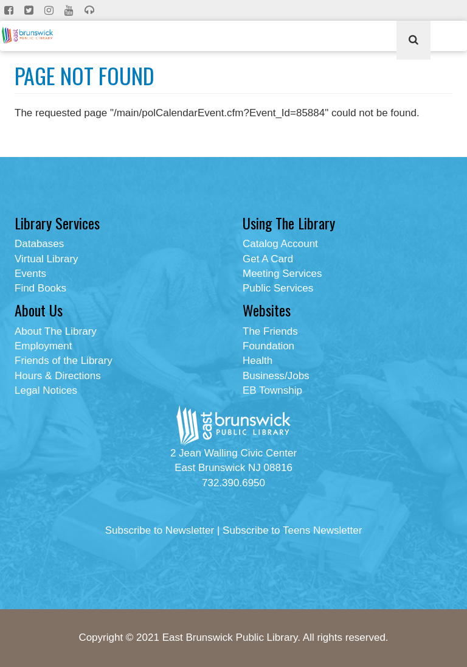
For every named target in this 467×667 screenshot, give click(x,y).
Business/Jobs (276, 376)
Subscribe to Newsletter (160, 530)
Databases (39, 244)
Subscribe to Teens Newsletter (292, 530)
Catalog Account (280, 244)
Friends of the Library (63, 360)
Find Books (40, 288)
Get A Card (268, 259)
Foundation (268, 346)
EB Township (272, 390)
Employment (43, 346)
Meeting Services (282, 273)
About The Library (56, 331)
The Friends (270, 331)
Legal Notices (46, 390)
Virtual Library (46, 259)
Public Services (278, 288)
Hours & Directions (58, 376)
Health (257, 360)
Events (30, 273)
